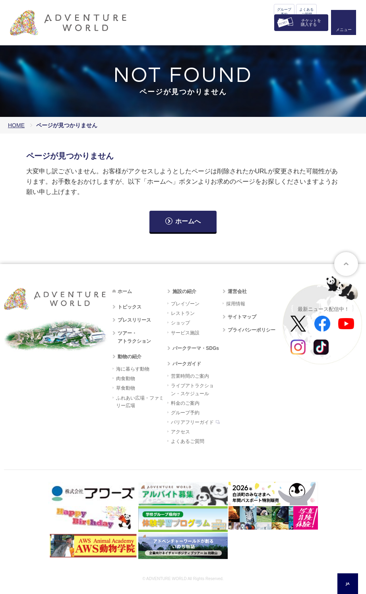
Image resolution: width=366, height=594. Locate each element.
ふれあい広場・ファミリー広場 (140, 401)
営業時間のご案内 (190, 376)
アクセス (180, 432)
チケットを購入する (311, 22)
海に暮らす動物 (132, 369)
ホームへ (188, 221)
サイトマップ (242, 317)
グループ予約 (284, 12)
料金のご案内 (185, 403)
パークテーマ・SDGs (195, 348)
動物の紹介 (129, 356)
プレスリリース (134, 320)
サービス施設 (185, 333)
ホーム (125, 291)
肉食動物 (125, 378)
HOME (16, 125)
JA (347, 583)
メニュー (344, 30)
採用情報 (235, 304)
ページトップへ (346, 264)
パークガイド (186, 364)
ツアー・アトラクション (134, 337)
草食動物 (125, 388)
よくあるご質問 (306, 12)
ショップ (180, 323)
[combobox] (347, 583)
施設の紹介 (184, 291)
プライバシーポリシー (251, 330)
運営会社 (237, 291)
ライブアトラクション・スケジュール (192, 389)
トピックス (129, 307)
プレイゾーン (185, 304)
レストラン (183, 313)
